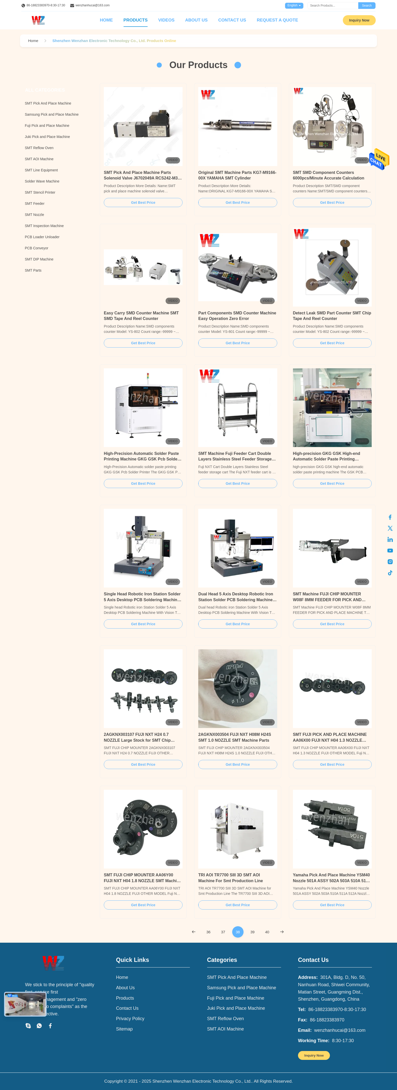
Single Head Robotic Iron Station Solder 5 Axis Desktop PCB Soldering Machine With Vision (142, 600)
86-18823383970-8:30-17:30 (46, 5)
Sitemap (124, 1029)
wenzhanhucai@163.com (92, 5)
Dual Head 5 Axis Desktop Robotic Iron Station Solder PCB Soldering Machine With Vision (235, 600)
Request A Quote (277, 20)
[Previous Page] (194, 932)
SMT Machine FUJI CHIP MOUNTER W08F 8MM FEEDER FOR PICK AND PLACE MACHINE (327, 600)
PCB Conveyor (36, 248)
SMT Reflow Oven (39, 148)
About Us (196, 20)
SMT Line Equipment (41, 170)
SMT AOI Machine (39, 159)
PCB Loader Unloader (42, 237)
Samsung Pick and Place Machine (51, 114)
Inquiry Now (359, 20)
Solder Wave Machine (42, 181)
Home (106, 20)
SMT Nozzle (34, 215)
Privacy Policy (130, 1018)
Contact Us (232, 20)
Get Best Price (143, 202)
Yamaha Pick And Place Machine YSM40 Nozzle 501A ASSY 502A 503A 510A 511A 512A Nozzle (332, 881)
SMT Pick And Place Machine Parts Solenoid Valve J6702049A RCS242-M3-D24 (141, 178)
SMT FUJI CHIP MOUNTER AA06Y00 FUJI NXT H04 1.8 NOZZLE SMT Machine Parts (143, 881)
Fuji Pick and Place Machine (47, 126)
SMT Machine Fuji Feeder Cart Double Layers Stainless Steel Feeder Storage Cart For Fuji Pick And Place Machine (235, 459)
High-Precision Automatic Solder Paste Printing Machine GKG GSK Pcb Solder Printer (141, 459)
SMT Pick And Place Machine (48, 103)
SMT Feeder (35, 203)
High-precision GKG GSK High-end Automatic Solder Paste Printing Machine (326, 459)
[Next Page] (282, 932)
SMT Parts (33, 270)
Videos (166, 20)
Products (136, 20)
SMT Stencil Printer (40, 192)
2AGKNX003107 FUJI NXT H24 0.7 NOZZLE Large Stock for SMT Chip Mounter (137, 740)
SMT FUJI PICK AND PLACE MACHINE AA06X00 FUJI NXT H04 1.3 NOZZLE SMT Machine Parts (330, 740)
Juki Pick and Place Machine (47, 137)
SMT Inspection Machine (44, 226)
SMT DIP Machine (39, 259)
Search (367, 5)
